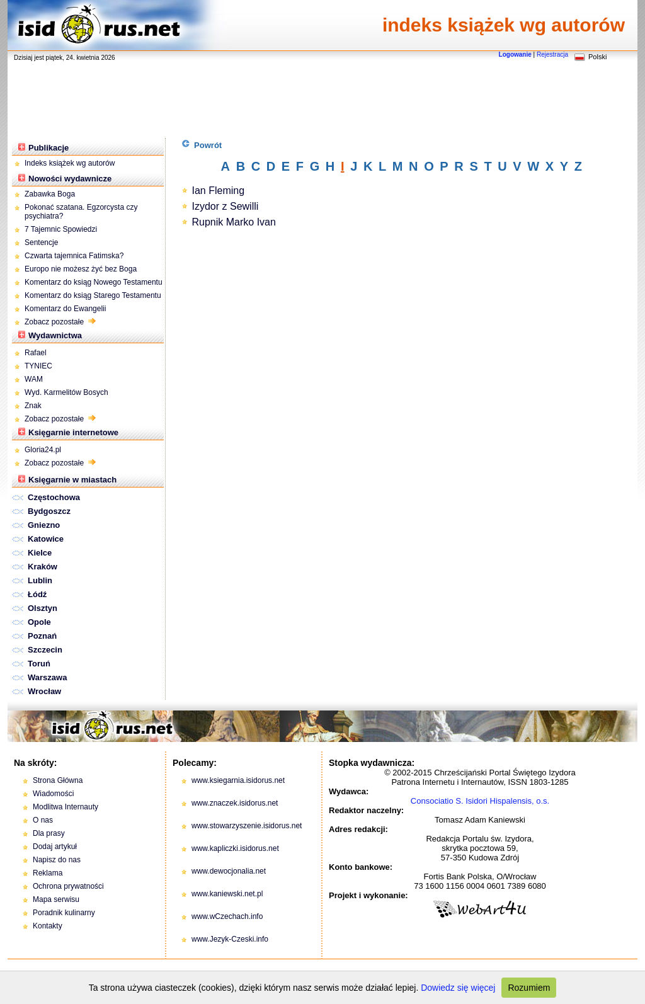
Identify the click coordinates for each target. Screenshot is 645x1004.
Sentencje (41, 242)
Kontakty (47, 925)
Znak (33, 405)
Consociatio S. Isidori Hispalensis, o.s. (480, 801)
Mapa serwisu (56, 899)
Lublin (40, 580)
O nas (43, 820)
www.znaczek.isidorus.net (234, 803)
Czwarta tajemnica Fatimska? (74, 255)
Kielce (40, 552)
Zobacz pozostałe (60, 321)
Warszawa (47, 677)
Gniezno (44, 525)
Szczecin (45, 649)
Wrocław (44, 691)
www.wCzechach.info (227, 916)
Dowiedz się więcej (458, 988)
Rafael (36, 352)
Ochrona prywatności (68, 886)
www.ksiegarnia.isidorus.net (238, 780)
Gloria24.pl (43, 449)
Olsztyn (42, 608)
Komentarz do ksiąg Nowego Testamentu (94, 282)
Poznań (42, 636)
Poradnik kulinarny (64, 912)
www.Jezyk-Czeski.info (229, 939)
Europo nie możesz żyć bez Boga (81, 269)
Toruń (39, 663)
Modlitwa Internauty (65, 806)
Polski (597, 56)
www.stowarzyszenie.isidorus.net (246, 825)
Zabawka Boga (50, 194)
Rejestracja (552, 54)
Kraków (42, 566)
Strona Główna (58, 780)
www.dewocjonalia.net (228, 871)
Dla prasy (49, 833)
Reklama (47, 873)
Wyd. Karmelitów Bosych (66, 392)
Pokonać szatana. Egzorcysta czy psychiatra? (81, 211)
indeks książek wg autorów (503, 24)
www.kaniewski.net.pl (227, 893)
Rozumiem (529, 988)
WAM (34, 379)
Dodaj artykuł (55, 846)
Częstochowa (54, 497)
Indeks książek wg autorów (70, 163)
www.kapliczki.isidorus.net (235, 848)
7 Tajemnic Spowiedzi (62, 229)
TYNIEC (38, 366)
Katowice (46, 539)
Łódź (37, 594)
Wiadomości (53, 793)
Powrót (201, 144)
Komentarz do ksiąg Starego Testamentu (93, 295)
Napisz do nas (57, 859)
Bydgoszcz (49, 511)
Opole (39, 622)
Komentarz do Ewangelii (65, 308)
